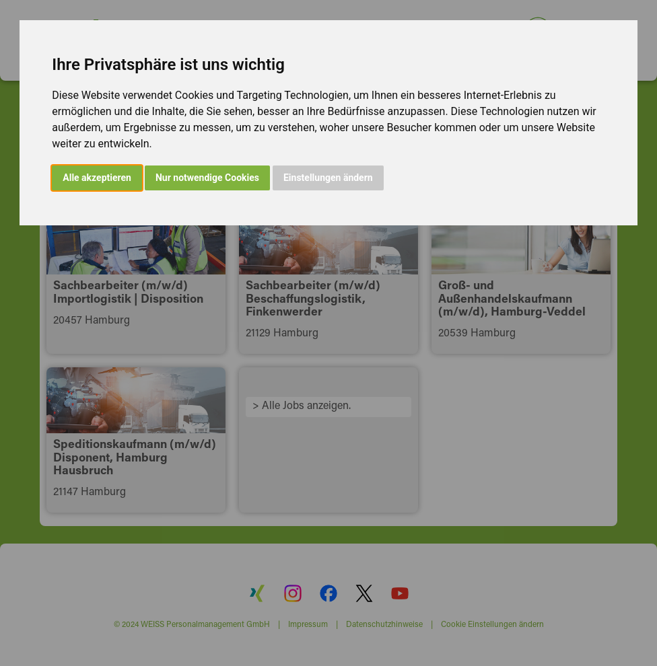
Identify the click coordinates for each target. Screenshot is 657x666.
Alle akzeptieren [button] (97, 177)
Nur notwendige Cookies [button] (207, 177)
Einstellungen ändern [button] (328, 177)
